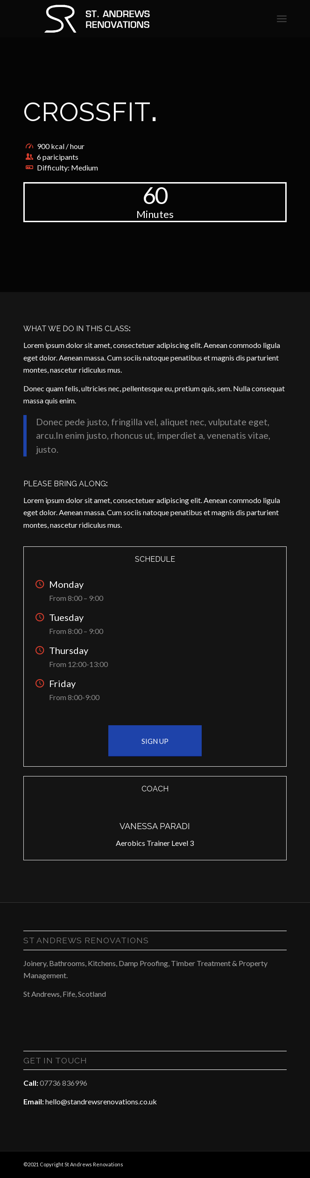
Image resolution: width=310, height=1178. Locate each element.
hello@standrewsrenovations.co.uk (101, 1101)
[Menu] (282, 18)
